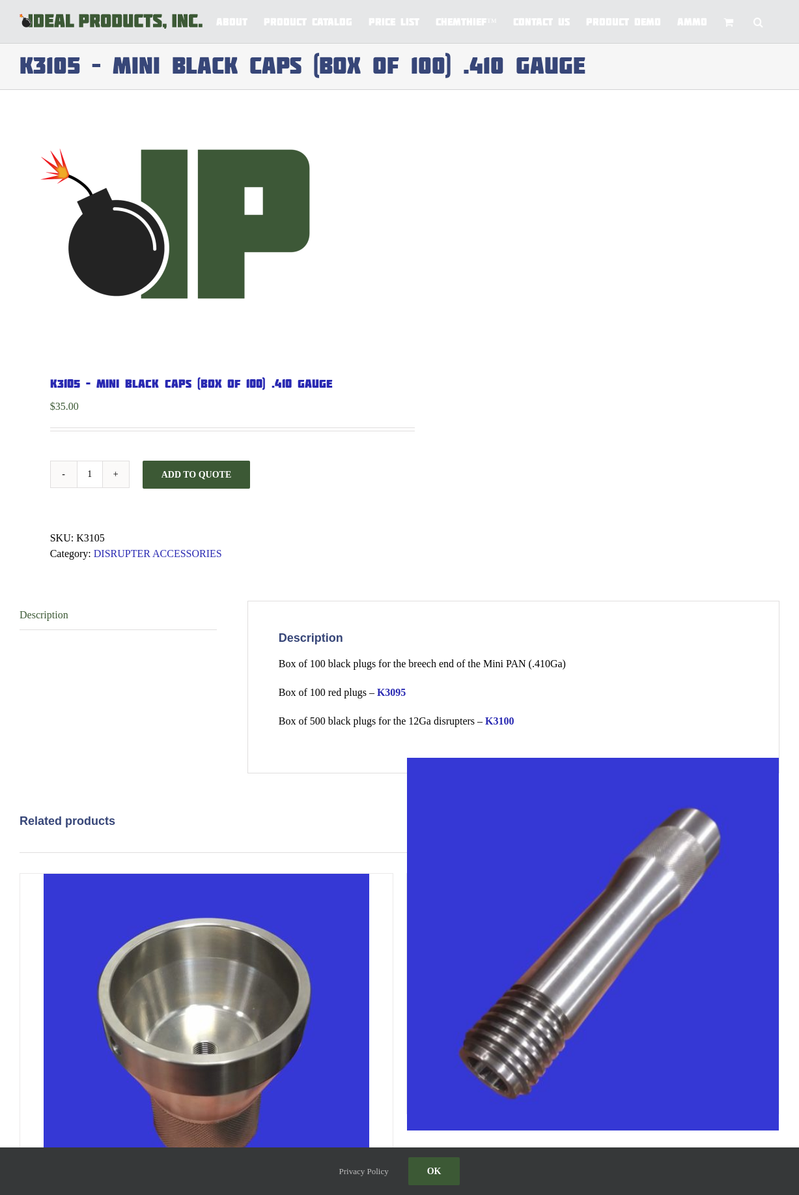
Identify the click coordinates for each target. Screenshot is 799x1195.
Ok (434, 1171)
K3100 (499, 721)
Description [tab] (44, 614)
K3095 (391, 692)
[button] (758, 21)
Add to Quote (196, 475)
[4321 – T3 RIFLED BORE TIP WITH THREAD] (593, 944)
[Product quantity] (90, 474)
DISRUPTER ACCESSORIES (158, 553)
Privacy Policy (364, 1171)
